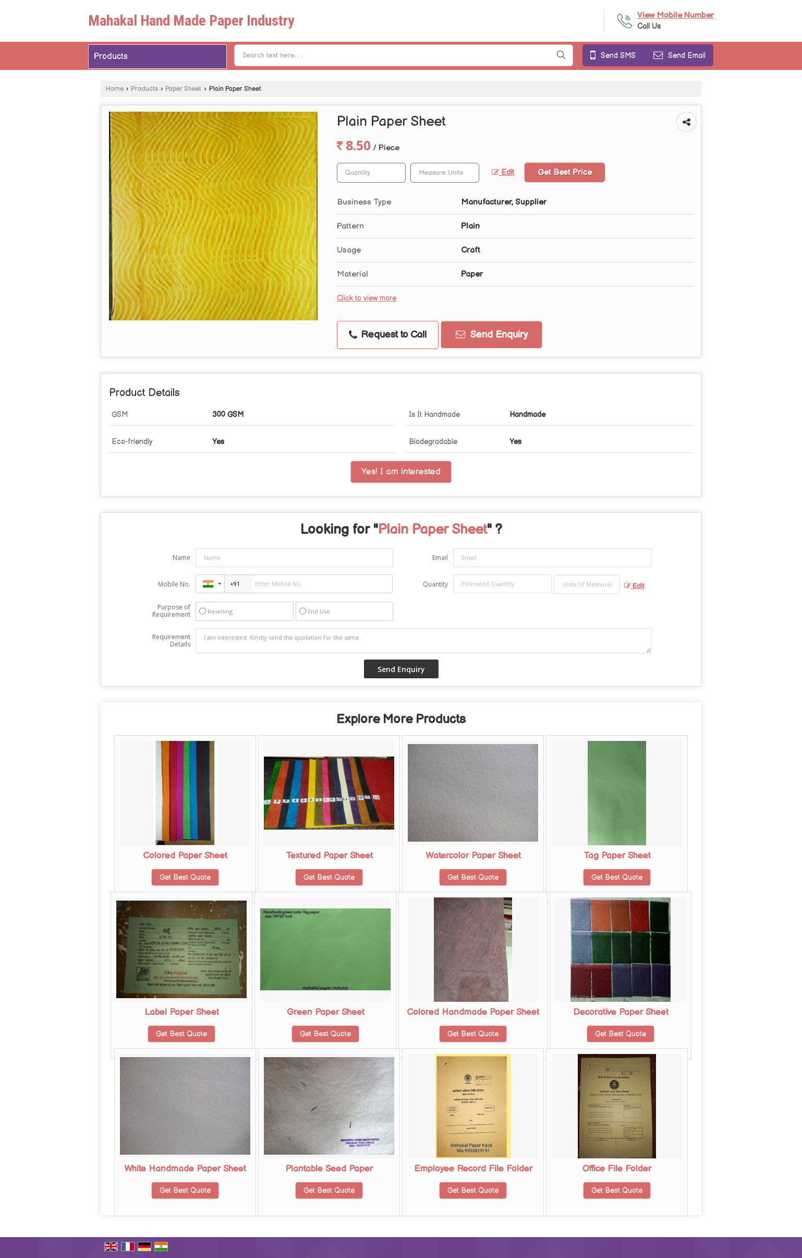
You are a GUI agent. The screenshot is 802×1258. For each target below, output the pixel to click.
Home (115, 89)
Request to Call (388, 335)
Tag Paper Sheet (617, 855)
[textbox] (444, 173)
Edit (503, 173)
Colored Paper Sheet (185, 855)
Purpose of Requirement (171, 611)
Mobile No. (174, 584)
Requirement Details (171, 640)
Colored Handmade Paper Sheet (473, 1012)
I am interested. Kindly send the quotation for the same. (423, 640)
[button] (675, 15)
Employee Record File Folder (473, 1169)
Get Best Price (565, 172)
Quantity (435, 584)
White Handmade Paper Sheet (185, 1169)
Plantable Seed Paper (329, 1169)
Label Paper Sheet (181, 1012)
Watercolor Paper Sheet (473, 855)
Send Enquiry (492, 335)
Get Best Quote (185, 877)
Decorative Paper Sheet (621, 1012)
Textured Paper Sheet (329, 855)
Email (440, 557)
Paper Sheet (183, 89)
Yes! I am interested (401, 471)
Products (111, 57)
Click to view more (366, 298)
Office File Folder (616, 1169)
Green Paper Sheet (325, 1012)
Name (181, 557)
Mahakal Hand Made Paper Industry (191, 21)
